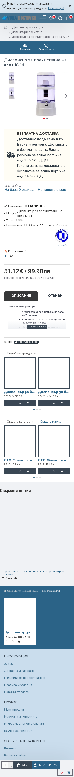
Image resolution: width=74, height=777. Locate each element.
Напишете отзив (52, 189)
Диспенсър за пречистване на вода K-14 (20, 632)
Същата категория (20, 421)
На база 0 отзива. (19, 189)
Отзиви (55, 296)
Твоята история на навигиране (21, 591)
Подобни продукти (21, 353)
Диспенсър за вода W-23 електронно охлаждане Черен (20, 392)
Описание (21, 296)
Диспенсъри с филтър (25, 32)
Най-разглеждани (51, 591)
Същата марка (50, 421)
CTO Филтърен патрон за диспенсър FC (54, 460)
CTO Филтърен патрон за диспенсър (20, 460)
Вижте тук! (56, 8)
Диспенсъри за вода (27, 27)
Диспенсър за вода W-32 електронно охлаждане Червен (54, 392)
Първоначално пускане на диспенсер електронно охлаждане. (34, 573)
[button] (66, 96)
